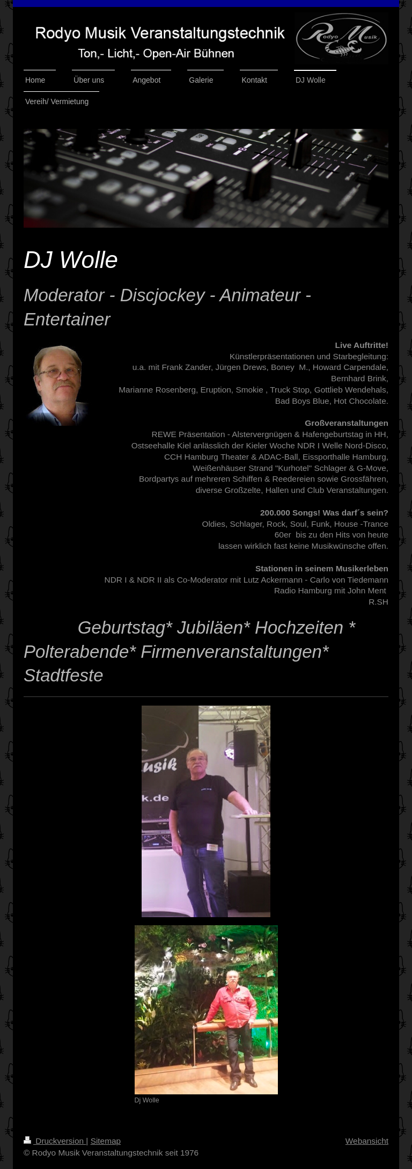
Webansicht (366, 1140)
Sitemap (106, 1140)
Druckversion (55, 1140)
